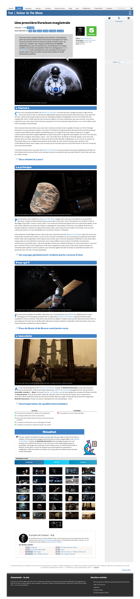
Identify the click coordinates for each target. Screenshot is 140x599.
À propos (109, 8)
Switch (46, 33)
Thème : (119, 64)
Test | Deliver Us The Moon (25, 14)
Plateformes (86, 8)
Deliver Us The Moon (49, 115)
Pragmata (34, 550)
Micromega (37, 554)
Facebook (29, 464)
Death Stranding (47, 542)
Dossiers (38, 8)
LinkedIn (83, 464)
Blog (70, 8)
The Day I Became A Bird (69, 550)
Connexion (119, 23)
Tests (19, 8)
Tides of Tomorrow (99, 587)
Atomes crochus (60, 8)
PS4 (30, 33)
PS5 (34, 33)
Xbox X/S (60, 33)
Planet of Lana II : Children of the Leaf (73, 554)
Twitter (56, 464)
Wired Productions (86, 40)
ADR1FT (71, 317)
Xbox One (30, 30)
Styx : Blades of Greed (41, 556)
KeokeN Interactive (90, 42)
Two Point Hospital (56, 544)
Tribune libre (98, 8)
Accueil (11, 8)
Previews (48, 8)
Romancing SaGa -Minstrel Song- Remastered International (111, 584)
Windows (53, 33)
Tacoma (65, 392)
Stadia (40, 33)
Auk (22, 30)
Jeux (77, 8)
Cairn (62, 552)
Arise (85, 542)
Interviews (28, 8)
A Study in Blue (98, 592)
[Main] (62, 8)
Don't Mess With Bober (38, 552)
